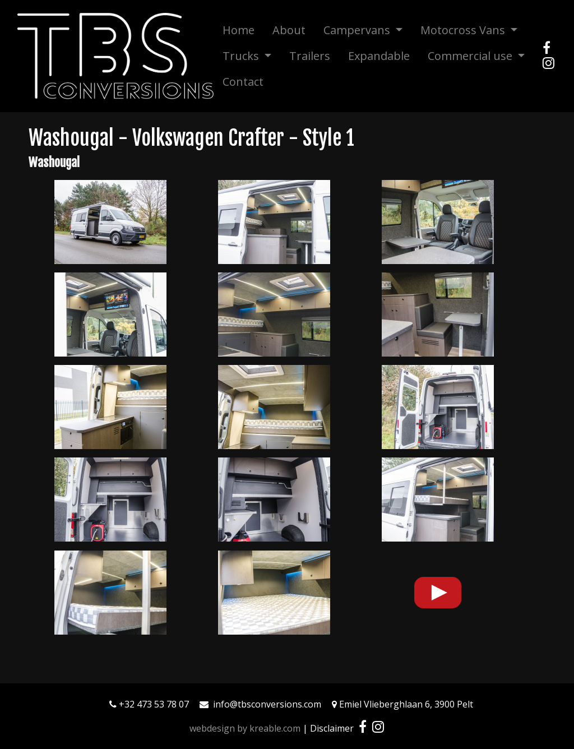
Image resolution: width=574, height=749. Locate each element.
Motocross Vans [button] (464, 30)
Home (238, 30)
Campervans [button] (358, 30)
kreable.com (274, 728)
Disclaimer (332, 728)
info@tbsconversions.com (267, 704)
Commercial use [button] (471, 55)
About (288, 30)
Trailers (309, 55)
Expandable (379, 55)
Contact (243, 81)
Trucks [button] (242, 55)
